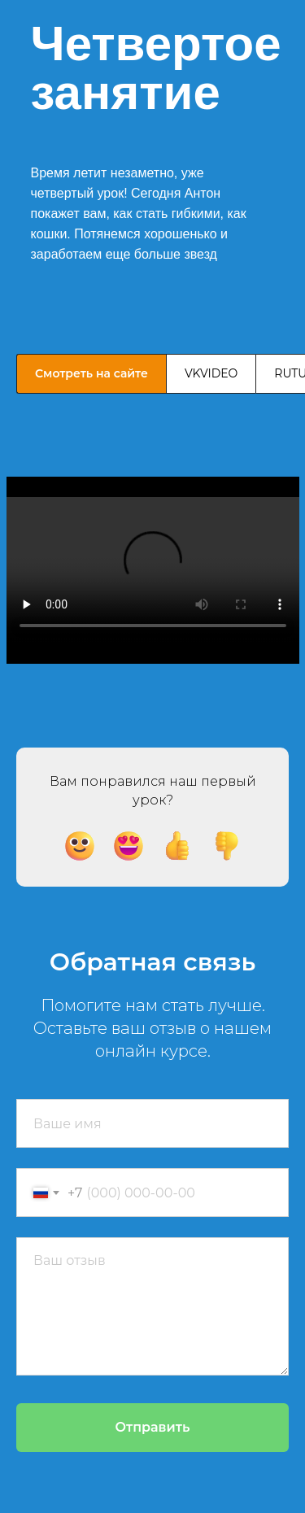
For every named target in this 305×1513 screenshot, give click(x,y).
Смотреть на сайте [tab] (91, 373)
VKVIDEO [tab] (211, 373)
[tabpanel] (152, 568)
